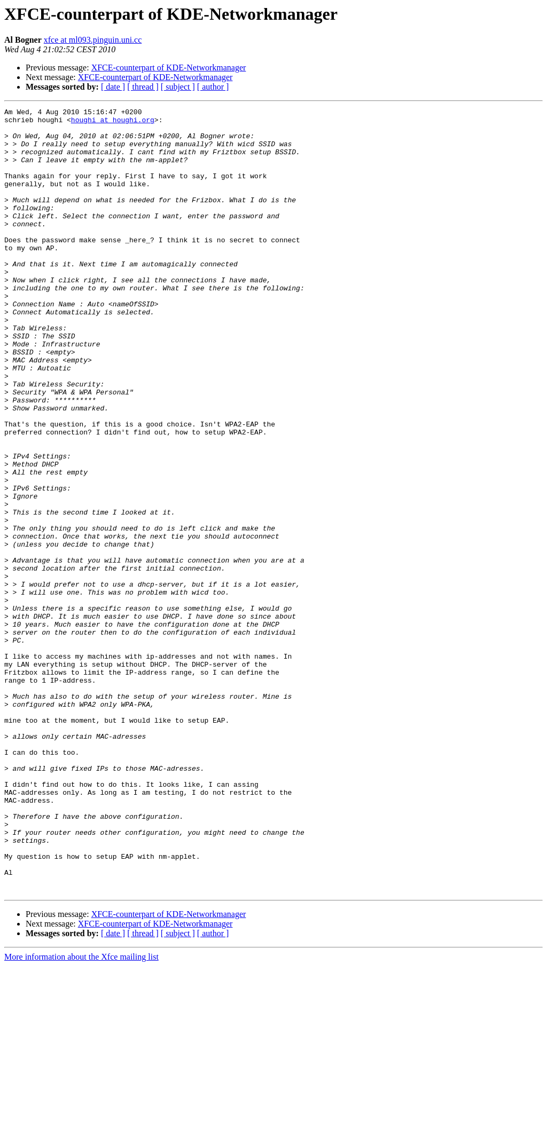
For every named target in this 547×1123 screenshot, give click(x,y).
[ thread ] (143, 86)
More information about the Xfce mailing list (81, 1113)
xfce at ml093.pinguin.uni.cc (93, 39)
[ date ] (113, 86)
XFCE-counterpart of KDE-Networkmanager (168, 67)
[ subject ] (178, 86)
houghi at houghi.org (112, 123)
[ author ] (213, 86)
